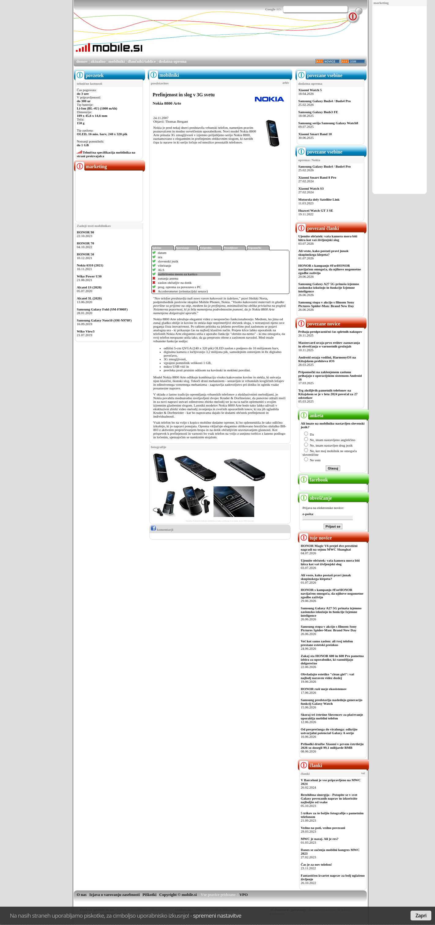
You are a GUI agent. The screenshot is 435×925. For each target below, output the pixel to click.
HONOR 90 (85, 232)
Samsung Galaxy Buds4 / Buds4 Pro (324, 101)
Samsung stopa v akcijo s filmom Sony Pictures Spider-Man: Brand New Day (326, 304)
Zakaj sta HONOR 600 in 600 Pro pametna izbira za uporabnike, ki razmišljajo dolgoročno (332, 659)
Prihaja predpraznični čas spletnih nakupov (330, 331)
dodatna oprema (172, 61)
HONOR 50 (85, 254)
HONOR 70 (85, 243)
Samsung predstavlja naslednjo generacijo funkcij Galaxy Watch (331, 701)
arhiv (285, 82)
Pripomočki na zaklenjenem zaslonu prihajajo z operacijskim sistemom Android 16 (330, 375)
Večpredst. (206, 247)
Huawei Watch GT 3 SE (315, 210)
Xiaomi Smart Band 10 (315, 134)
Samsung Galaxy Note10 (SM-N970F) (104, 320)
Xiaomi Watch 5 (310, 90)
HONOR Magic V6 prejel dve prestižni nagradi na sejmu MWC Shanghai (329, 547)
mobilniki (116, 61)
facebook (313, 479)
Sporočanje (182, 247)
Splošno (156, 247)
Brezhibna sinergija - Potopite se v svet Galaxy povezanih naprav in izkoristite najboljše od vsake (329, 798)
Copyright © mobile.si (178, 894)
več (363, 773)
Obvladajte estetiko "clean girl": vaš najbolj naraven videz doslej (327, 676)
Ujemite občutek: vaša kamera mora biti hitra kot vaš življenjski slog (327, 238)
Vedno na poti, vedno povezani (323, 828)
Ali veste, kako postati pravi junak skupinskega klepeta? (323, 252)
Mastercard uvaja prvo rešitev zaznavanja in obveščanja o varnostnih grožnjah (329, 344)
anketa (311, 415)
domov (82, 61)
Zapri (420, 915)
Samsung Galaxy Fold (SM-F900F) (102, 309)
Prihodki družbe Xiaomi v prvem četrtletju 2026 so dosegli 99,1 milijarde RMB (332, 745)
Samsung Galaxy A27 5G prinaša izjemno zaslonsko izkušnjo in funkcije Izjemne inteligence (328, 287)
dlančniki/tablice (142, 61)
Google (270, 9)
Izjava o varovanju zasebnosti (114, 894)
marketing (381, 3)
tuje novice (315, 538)
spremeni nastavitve (217, 915)
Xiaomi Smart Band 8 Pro (317, 177)
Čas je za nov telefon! (316, 864)
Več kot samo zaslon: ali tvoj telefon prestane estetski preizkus (327, 643)
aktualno (98, 61)
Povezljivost (231, 247)
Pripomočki (254, 247)
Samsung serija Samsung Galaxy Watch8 (328, 123)
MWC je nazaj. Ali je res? (319, 839)
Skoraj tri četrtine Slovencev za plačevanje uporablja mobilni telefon (332, 716)
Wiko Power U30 (89, 276)
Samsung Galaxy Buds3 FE (318, 112)
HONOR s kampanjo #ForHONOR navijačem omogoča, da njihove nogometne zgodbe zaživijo (329, 269)
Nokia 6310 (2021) (90, 265)
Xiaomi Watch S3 (311, 188)
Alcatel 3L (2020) (89, 298)
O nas (82, 894)
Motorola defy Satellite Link (319, 199)
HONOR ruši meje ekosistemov (324, 689)
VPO (243, 894)
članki (310, 765)
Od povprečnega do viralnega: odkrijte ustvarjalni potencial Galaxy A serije (329, 731)
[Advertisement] (399, 100)
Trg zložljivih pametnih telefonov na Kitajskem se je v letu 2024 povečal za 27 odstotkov (328, 393)
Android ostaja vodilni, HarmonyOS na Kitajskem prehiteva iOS (327, 359)
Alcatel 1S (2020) (89, 287)
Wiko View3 (86, 331)
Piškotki (150, 894)
